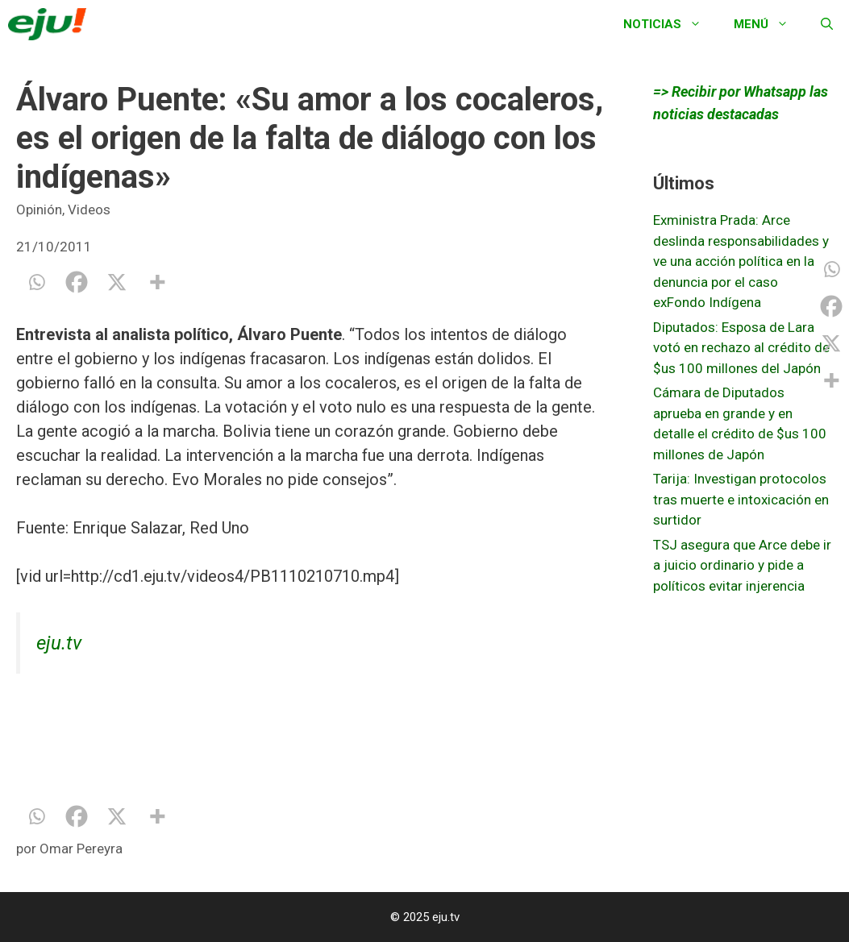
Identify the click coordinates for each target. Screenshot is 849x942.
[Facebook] (76, 282)
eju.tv (58, 643)
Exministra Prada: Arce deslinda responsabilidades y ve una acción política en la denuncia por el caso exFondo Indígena (741, 261)
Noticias (670, 24)
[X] (116, 282)
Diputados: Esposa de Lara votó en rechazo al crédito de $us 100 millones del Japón (741, 347)
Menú (769, 24)
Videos (89, 209)
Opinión (39, 209)
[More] (157, 282)
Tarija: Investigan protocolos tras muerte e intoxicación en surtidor (741, 499)
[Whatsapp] (36, 282)
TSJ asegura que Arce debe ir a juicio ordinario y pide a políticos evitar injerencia (742, 565)
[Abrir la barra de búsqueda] (827, 24)
